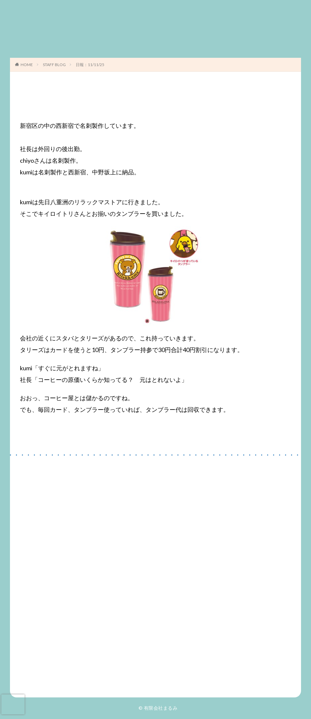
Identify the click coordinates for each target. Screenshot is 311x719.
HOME (27, 64)
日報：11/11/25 (90, 64)
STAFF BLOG (54, 64)
